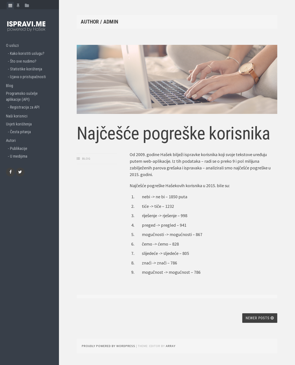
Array (171, 346)
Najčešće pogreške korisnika (173, 133)
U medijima (18, 156)
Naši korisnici (16, 116)
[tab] (10, 5)
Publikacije (18, 148)
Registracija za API (24, 107)
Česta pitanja (20, 131)
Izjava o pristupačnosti (28, 76)
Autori (11, 140)
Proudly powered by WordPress (108, 346)
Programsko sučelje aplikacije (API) (22, 96)
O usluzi (12, 45)
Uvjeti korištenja (19, 124)
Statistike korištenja (26, 69)
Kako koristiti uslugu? (27, 53)
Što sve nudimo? (23, 61)
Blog (9, 85)
